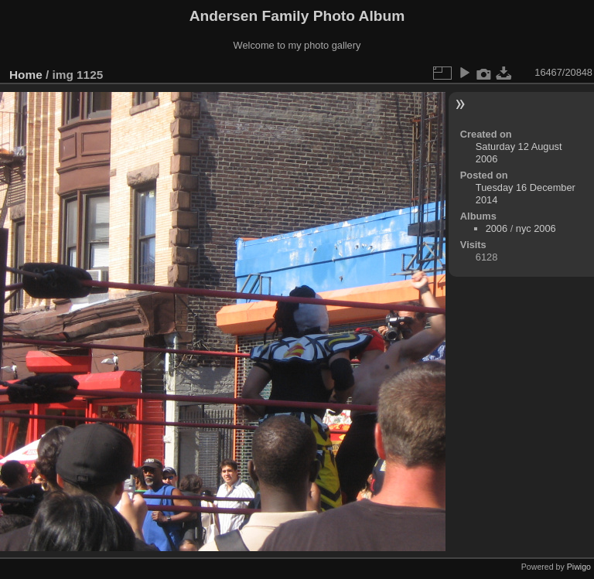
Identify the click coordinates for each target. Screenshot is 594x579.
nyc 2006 (536, 228)
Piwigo (579, 566)
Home (26, 74)
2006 (496, 228)
